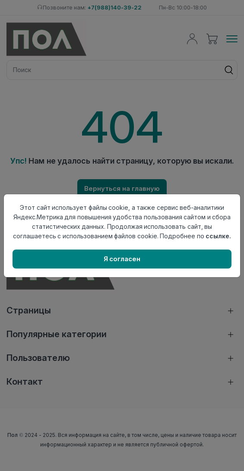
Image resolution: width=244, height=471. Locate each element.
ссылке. (218, 236)
